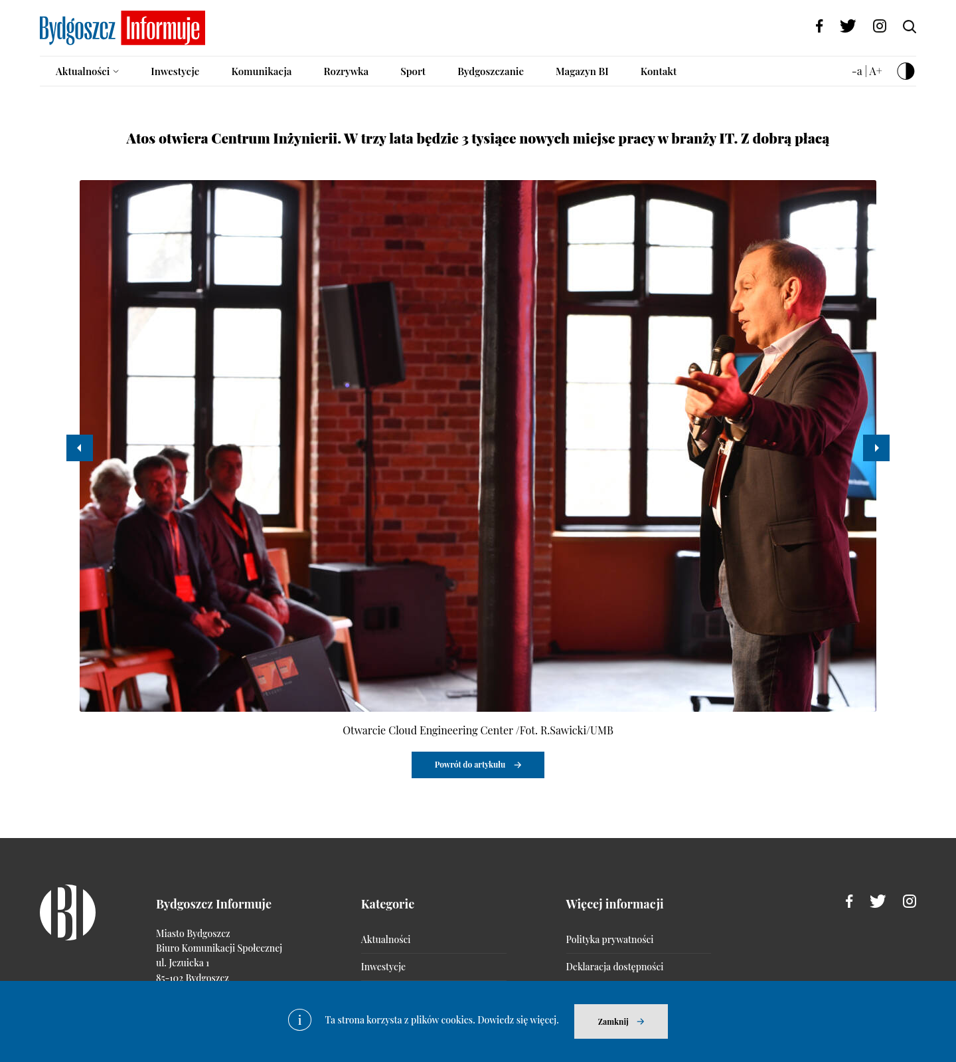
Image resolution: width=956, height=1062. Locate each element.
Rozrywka (345, 71)
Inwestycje (175, 71)
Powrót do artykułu (470, 764)
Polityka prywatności (610, 939)
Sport (413, 71)
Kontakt (659, 71)
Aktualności (83, 71)
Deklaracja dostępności (615, 966)
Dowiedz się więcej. (518, 1019)
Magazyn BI (582, 71)
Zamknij (613, 1021)
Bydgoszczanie (490, 71)
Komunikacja (261, 71)
